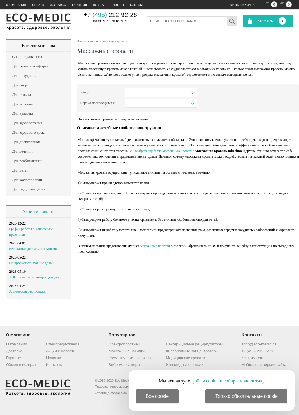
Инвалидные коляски (185, 364)
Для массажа (86, 41)
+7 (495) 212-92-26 (257, 351)
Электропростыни (125, 344)
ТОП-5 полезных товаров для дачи (35, 277)
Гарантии (79, 5)
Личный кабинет (242, 5)
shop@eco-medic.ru (258, 344)
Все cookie (157, 396)
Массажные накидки (127, 351)
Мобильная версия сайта (263, 364)
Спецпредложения (62, 344)
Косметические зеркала (130, 358)
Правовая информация (112, 386)
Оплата (38, 5)
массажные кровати (155, 246)
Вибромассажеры (124, 364)
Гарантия (14, 358)
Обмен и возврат (21, 364)
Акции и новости (38, 211)
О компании (16, 5)
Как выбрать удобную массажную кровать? (161, 151)
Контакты (138, 5)
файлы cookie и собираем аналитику (228, 380)
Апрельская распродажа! (27, 291)
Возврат (99, 5)
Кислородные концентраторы (192, 351)
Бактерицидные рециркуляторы (194, 344)
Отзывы (118, 5)
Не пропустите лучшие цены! (31, 263)
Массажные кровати (113, 41)
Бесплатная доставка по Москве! (34, 249)
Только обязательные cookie (246, 396)
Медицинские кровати (185, 358)
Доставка (58, 5)
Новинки (53, 358)
